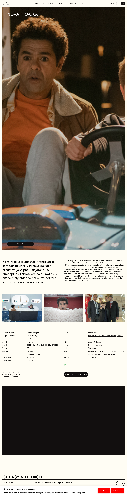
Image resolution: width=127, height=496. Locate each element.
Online (51, 3)
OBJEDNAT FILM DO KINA (76, 374)
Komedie (30, 354)
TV (43, 3)
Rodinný (38, 354)
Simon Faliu (119, 351)
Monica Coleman (94, 342)
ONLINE (20, 244)
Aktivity (62, 3)
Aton (113, 354)
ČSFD (6, 374)
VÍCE (120, 483)
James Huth (92, 333)
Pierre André (93, 348)
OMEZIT (104, 491)
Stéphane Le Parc (95, 345)
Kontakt (84, 3)
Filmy (35, 3)
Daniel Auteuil (107, 351)
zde (83, 493)
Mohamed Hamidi (109, 336)
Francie (30, 342)
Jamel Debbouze (94, 336)
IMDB (16, 374)
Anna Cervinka (104, 354)
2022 (29, 339)
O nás (73, 3)
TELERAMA (8, 482)
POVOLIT (117, 491)
